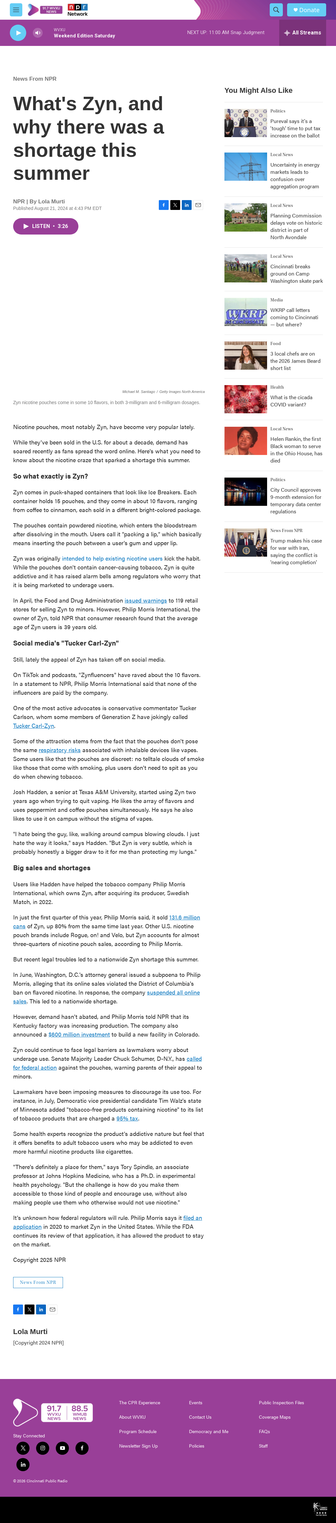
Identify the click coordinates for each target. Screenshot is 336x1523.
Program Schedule (138, 1431)
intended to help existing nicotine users (112, 558)
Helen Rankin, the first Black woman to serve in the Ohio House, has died (296, 449)
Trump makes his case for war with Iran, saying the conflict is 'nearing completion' (296, 551)
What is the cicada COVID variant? (291, 400)
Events (195, 1402)
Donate (309, 10)
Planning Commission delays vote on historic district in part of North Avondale (296, 226)
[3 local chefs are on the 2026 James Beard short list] (245, 355)
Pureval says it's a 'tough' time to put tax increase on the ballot (295, 128)
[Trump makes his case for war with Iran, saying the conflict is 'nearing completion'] (245, 542)
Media (276, 300)
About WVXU (132, 1417)
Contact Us (200, 1417)
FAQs (264, 1431)
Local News (281, 154)
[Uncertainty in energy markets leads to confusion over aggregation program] (245, 167)
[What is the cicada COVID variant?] (245, 399)
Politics (277, 111)
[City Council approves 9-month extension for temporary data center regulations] (245, 492)
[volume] (37, 33)
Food (275, 343)
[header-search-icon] (276, 9)
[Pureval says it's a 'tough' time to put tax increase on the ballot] (245, 123)
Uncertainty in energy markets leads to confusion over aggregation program (295, 175)
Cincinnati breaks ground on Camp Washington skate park (296, 273)
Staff (263, 1446)
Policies (196, 1446)
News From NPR (34, 79)
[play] (18, 33)
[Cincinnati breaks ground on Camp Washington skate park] (245, 268)
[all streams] (302, 33)
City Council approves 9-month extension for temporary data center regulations (296, 500)
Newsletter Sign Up (138, 1446)
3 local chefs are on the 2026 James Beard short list (295, 361)
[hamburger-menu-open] (16, 9)
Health (277, 387)
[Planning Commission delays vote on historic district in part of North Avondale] (245, 217)
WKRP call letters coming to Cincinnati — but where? (294, 317)
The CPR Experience (139, 1402)
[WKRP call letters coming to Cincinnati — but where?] (245, 312)
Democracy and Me (208, 1431)
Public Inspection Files (281, 1402)
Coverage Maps (275, 1417)
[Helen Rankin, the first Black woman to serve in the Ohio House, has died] (245, 441)
